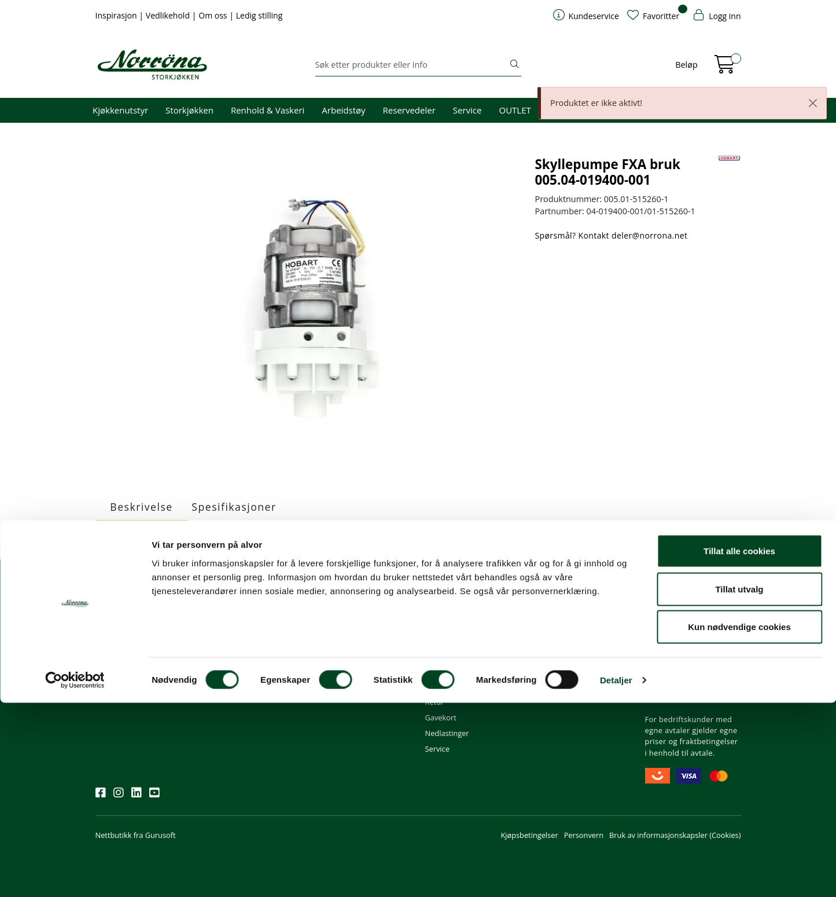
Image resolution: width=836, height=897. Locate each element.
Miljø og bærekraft (566, 654)
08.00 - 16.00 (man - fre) (361, 654)
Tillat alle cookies (739, 745)
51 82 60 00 (339, 639)
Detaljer (616, 874)
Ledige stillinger (562, 686)
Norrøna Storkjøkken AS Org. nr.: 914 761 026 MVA (363, 691)
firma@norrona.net (353, 623)
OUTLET (515, 110)
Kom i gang (444, 639)
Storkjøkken (189, 110)
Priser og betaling (455, 670)
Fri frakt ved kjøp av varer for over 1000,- (692, 628)
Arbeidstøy (343, 110)
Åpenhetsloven (561, 670)
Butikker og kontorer (355, 670)
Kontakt (332, 607)
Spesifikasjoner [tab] (233, 507)
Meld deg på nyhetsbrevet (150, 658)
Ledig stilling (259, 15)
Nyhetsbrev (120, 607)
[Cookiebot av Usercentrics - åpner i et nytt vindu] (75, 874)
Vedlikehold (169, 15)
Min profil (441, 623)
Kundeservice (454, 607)
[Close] (813, 103)
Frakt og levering (454, 686)
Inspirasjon (117, 15)
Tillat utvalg (739, 783)
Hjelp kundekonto (456, 654)
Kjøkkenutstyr (120, 110)
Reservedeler (409, 110)
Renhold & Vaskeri (267, 110)
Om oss (213, 15)
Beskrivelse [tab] (141, 507)
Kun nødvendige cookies (739, 821)
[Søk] (411, 64)
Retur (434, 702)
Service (467, 110)
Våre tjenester (559, 639)
